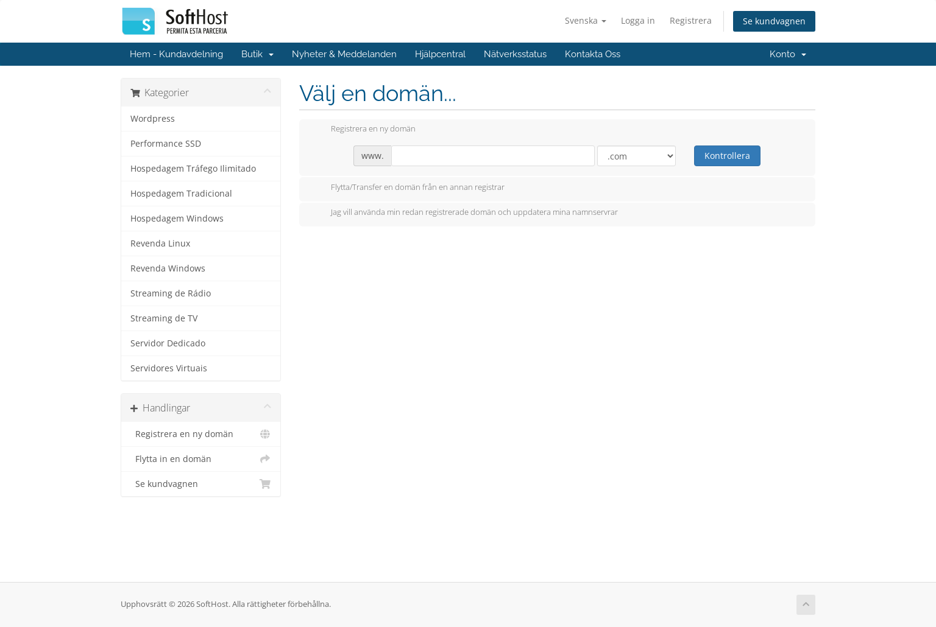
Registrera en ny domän (200, 434)
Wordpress (152, 118)
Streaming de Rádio (170, 293)
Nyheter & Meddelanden (344, 54)
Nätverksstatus (515, 54)
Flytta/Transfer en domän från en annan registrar (408, 188)
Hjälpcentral (440, 54)
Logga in (638, 20)
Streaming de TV (163, 318)
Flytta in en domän (200, 459)
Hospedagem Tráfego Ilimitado (193, 168)
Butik (257, 54)
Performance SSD (165, 143)
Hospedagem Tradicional (181, 193)
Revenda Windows (167, 268)
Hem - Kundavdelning (176, 54)
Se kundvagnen (774, 21)
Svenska (585, 20)
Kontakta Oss (592, 54)
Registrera (691, 20)
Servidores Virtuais (168, 368)
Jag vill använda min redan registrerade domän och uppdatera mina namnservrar (464, 213)
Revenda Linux (160, 243)
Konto (788, 54)
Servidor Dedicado (167, 343)
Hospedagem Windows (177, 218)
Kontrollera (727, 155)
